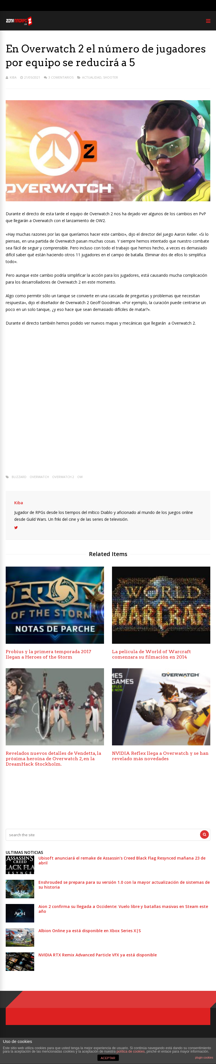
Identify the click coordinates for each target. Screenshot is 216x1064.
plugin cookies (204, 1057)
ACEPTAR (108, 1058)
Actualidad (91, 77)
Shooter (110, 77)
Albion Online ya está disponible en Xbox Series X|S (89, 930)
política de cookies (131, 1051)
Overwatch (39, 476)
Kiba (13, 77)
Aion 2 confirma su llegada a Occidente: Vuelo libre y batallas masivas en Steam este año (123, 909)
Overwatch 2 (63, 476)
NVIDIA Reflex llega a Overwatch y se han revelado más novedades (160, 756)
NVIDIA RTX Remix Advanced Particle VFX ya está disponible (97, 955)
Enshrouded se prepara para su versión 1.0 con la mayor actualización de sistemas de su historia (124, 885)
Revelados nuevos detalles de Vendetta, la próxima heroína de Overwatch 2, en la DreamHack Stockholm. (53, 759)
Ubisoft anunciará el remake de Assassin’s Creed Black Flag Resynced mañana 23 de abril (121, 860)
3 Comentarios (61, 77)
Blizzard (19, 476)
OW (80, 476)
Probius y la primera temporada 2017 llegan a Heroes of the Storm (48, 654)
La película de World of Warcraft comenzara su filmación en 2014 (151, 654)
